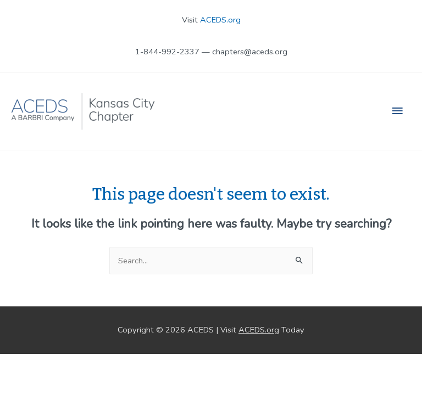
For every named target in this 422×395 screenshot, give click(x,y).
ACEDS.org (220, 19)
